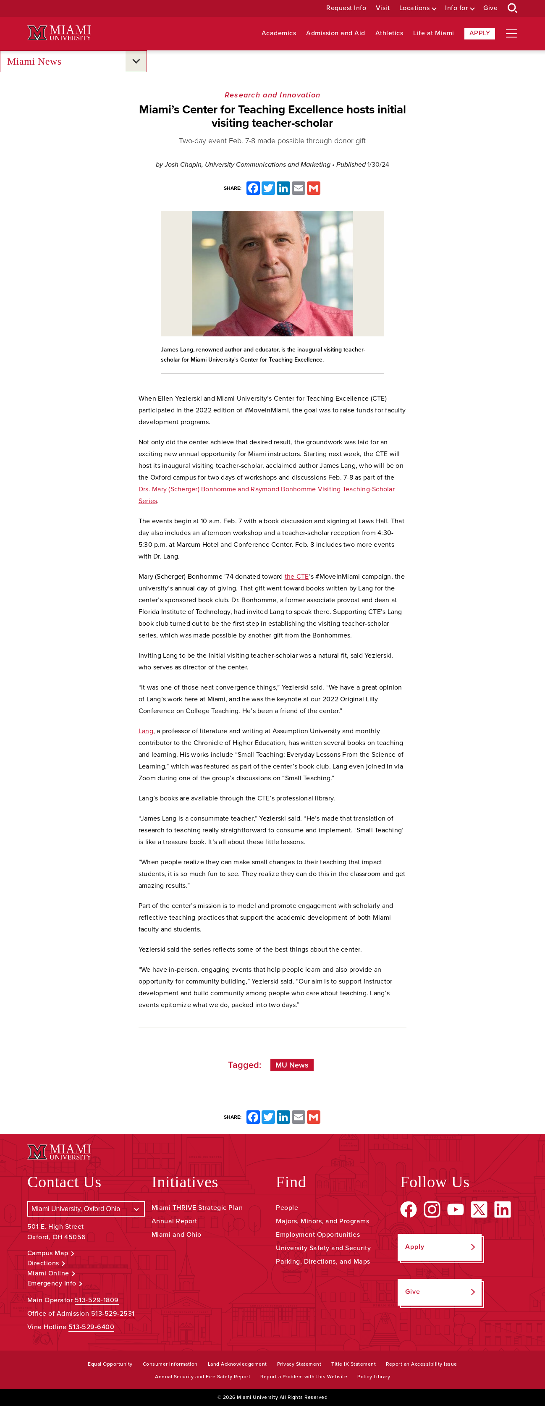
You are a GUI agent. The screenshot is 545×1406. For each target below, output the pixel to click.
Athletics (389, 33)
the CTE (297, 576)
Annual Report (174, 1221)
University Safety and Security (323, 1248)
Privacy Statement (299, 1364)
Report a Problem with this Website (303, 1377)
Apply (479, 33)
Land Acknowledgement (237, 1364)
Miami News (34, 61)
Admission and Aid (335, 33)
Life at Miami (433, 33)
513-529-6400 (91, 1327)
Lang (146, 731)
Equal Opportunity (110, 1364)
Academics (279, 33)
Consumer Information (170, 1364)
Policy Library (373, 1377)
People (287, 1208)
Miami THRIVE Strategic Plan (197, 1208)
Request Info (346, 8)
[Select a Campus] (86, 1209)
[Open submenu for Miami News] (136, 61)
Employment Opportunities (318, 1234)
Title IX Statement (353, 1364)
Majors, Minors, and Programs (322, 1221)
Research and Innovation (273, 95)
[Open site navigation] (511, 33)
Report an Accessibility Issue (421, 1364)
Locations (414, 8)
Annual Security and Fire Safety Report (202, 1377)
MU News (292, 1065)
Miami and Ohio (177, 1234)
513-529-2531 (113, 1313)
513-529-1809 (97, 1300)
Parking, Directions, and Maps (323, 1261)
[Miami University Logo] (59, 33)
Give (490, 8)
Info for (456, 8)
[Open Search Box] (513, 8)
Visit (383, 8)
